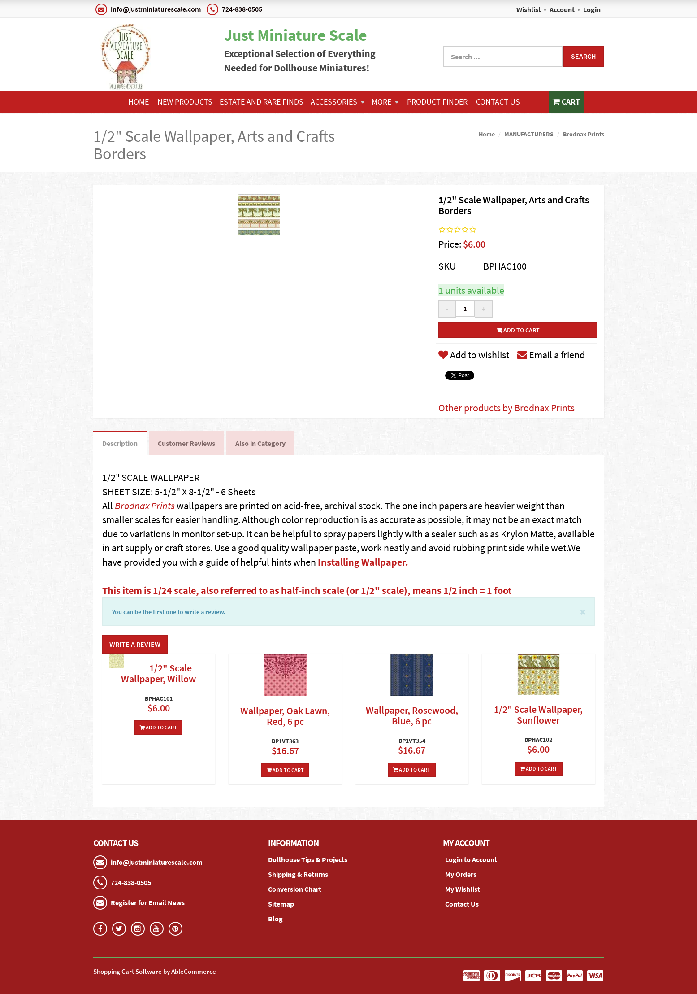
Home (138, 101)
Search (583, 56)
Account (562, 9)
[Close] (583, 611)
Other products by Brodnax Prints (506, 407)
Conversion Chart (294, 889)
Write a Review (134, 644)
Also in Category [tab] (260, 443)
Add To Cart (158, 727)
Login (592, 9)
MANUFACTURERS (529, 134)
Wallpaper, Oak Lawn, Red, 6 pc (285, 716)
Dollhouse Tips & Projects (307, 859)
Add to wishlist (473, 355)
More (385, 101)
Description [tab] (120, 443)
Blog (275, 918)
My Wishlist (462, 889)
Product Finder (437, 101)
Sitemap (281, 903)
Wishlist (528, 9)
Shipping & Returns (298, 874)
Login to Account (471, 859)
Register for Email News (148, 902)
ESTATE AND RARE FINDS (261, 101)
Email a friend (551, 355)
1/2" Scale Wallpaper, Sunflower (538, 714)
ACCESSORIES (337, 101)
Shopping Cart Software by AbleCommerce (154, 971)
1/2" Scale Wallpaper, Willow (158, 673)
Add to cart (518, 330)
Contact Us (498, 101)
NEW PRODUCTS (184, 101)
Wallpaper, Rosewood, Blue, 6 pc (412, 715)
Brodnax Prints (583, 134)
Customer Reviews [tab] (186, 443)
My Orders (460, 874)
